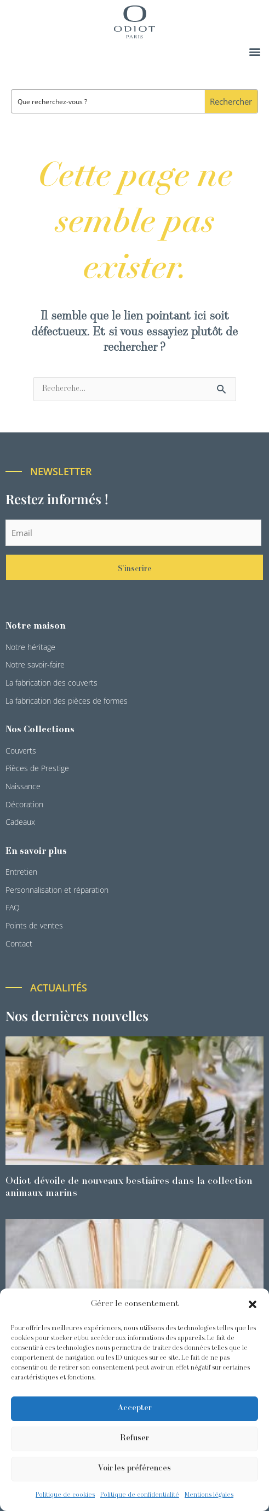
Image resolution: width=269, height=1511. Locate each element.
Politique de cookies (65, 1495)
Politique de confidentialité (139, 1495)
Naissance (23, 786)
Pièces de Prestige (37, 768)
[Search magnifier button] (230, 101)
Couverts (20, 750)
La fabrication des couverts (51, 682)
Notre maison (35, 626)
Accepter (135, 1408)
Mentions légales (209, 1495)
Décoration (24, 804)
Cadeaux (20, 822)
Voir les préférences (134, 1468)
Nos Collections (40, 730)
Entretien (21, 871)
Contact (18, 943)
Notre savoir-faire (35, 664)
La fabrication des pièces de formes (66, 700)
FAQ (12, 907)
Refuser (134, 1438)
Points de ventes (34, 925)
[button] (252, 1304)
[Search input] (108, 101)
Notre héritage (30, 647)
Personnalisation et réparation (56, 890)
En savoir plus (36, 851)
